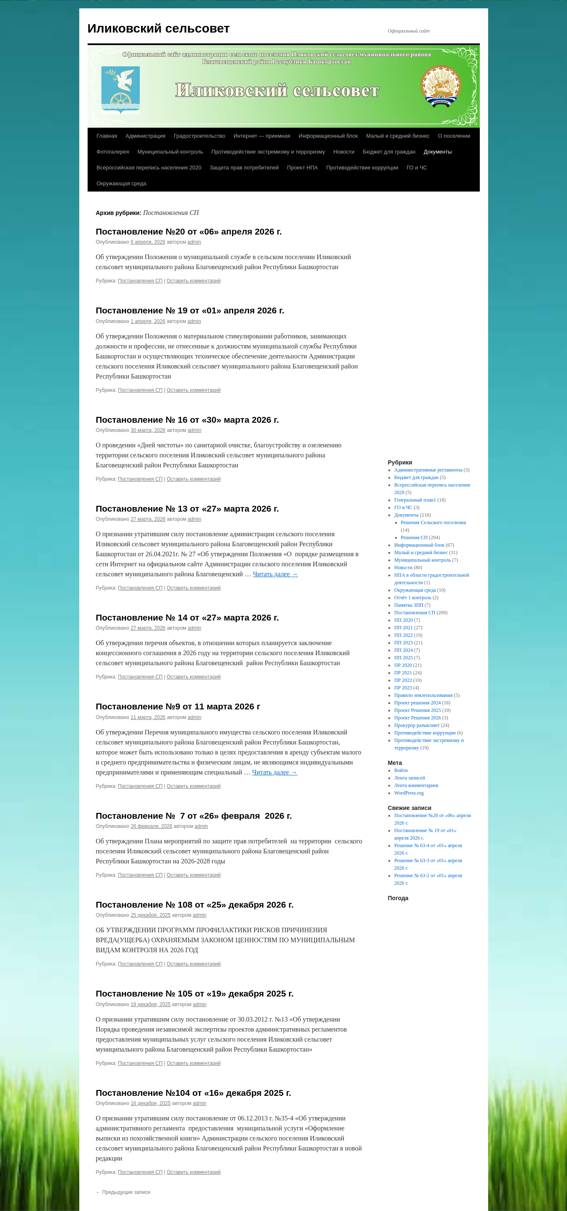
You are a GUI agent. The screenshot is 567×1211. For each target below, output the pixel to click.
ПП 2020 (403, 620)
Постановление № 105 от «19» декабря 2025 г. (195, 993)
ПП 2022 (403, 635)
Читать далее (275, 574)
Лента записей (409, 778)
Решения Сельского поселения (433, 522)
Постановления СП (140, 281)
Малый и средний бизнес (398, 136)
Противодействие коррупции (362, 167)
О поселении (454, 136)
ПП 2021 (403, 628)
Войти (401, 770)
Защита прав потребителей (244, 167)
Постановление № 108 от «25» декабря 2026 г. (195, 904)
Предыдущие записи (123, 1192)
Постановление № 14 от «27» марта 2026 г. (187, 617)
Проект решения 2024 (417, 703)
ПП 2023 (403, 643)
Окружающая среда (121, 183)
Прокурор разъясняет (417, 725)
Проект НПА (302, 167)
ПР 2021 (403, 673)
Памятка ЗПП (408, 605)
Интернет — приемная (262, 136)
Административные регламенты (428, 470)
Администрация (146, 136)
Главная (107, 136)
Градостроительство (199, 136)
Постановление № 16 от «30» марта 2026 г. (187, 419)
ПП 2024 (403, 650)
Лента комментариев (416, 785)
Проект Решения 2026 (417, 718)
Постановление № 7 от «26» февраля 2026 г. (194, 815)
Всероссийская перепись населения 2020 (149, 167)
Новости (343, 152)
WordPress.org (408, 793)
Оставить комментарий (193, 281)
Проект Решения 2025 (417, 710)
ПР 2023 (403, 688)
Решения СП (414, 537)
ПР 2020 (403, 665)
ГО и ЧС (417, 167)
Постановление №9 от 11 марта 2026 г (178, 706)
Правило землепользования (423, 695)
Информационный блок (328, 136)
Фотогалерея (113, 152)
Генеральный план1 (415, 500)
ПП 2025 (403, 658)
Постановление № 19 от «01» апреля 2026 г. (190, 310)
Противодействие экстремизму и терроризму (268, 152)
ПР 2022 (403, 680)
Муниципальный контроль (170, 152)
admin (194, 242)
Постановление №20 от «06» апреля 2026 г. (189, 231)
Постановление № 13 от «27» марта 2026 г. (187, 508)
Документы (438, 152)
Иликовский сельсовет (159, 28)
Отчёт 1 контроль (412, 597)
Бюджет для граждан (389, 152)
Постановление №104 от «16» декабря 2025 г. (193, 1092)
